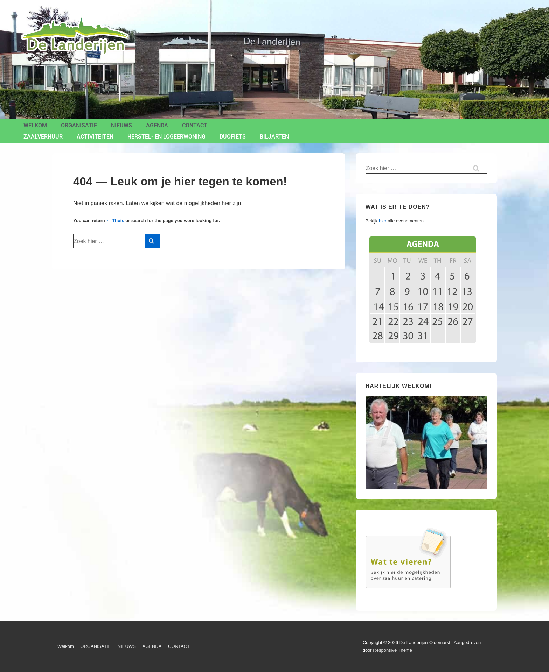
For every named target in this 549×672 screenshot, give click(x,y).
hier (383, 221)
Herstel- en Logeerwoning (166, 136)
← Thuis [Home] (115, 220)
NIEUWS (121, 125)
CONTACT (194, 125)
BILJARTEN (274, 136)
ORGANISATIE (79, 125)
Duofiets (233, 136)
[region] (426, 443)
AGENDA (157, 125)
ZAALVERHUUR (43, 136)
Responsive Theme (392, 650)
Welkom (35, 125)
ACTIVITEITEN (95, 136)
